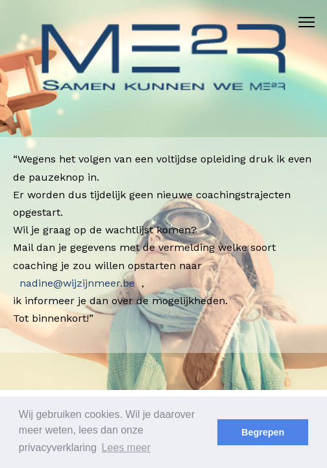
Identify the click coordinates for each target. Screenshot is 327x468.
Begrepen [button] (262, 432)
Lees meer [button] (126, 447)
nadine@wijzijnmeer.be (77, 283)
